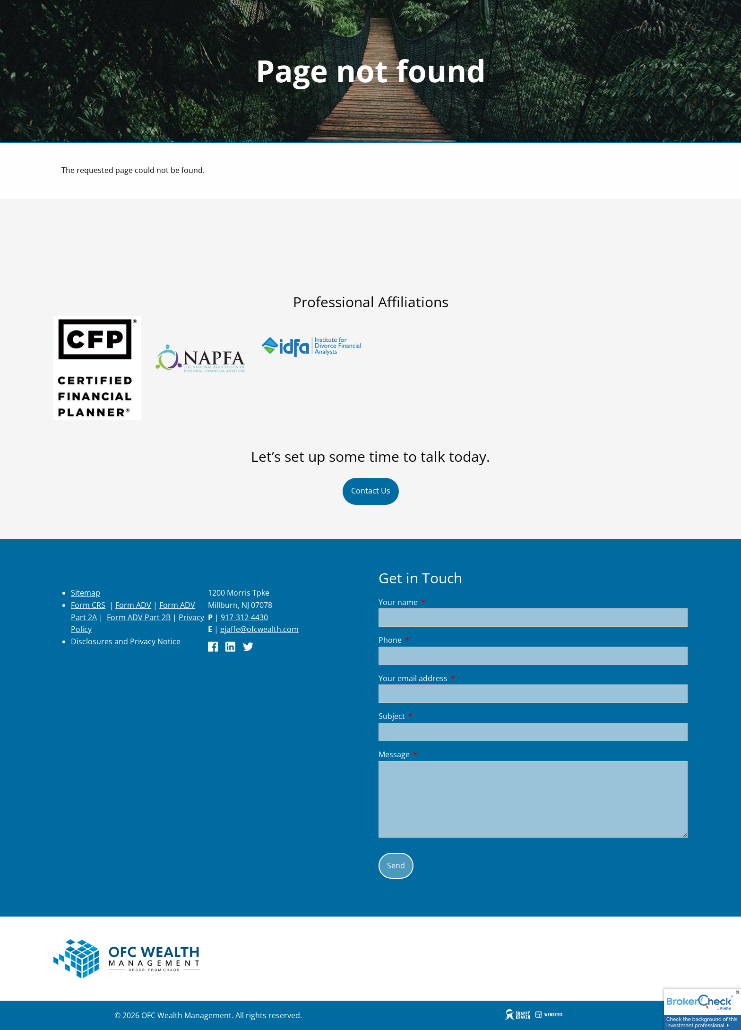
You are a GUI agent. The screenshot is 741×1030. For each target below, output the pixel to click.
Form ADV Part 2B (139, 617)
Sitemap (85, 593)
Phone (428, 640)
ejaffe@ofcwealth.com (259, 629)
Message (432, 754)
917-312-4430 (244, 617)
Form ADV (133, 605)
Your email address (451, 678)
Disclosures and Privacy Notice (126, 641)
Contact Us (370, 490)
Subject (430, 716)
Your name (436, 602)
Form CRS (88, 605)
